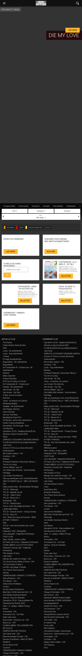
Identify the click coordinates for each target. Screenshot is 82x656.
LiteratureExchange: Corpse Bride (57, 631)
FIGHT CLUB (8, 537)
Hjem (46, 548)
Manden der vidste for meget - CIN (17, 559)
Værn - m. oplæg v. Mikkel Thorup (16, 606)
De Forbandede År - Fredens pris (16, 384)
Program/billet (9, 206)
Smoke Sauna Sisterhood (13, 589)
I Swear (6, 356)
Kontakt (46, 206)
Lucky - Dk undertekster (12, 351)
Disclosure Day (50, 611)
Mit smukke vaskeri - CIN (13, 453)
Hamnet (6, 373)
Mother (47, 550)
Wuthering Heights (10, 403)
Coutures (6, 648)
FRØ (4, 523)
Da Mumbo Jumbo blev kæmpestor (17, 420)
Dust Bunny (48, 525)
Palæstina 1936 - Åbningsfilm (14, 531)
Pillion (5, 437)
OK (7, 275)
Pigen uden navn (9, 617)
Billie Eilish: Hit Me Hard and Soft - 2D (17, 592)
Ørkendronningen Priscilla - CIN (15, 636)
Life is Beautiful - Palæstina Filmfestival (18, 534)
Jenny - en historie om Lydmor (15, 401)
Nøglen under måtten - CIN (54, 642)
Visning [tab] (66, 211)
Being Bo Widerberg (52, 492)
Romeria (6, 398)
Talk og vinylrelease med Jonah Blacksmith (20, 478)
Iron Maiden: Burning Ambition (15, 595)
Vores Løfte (48, 625)
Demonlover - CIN (51, 595)
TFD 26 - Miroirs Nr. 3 (11, 498)
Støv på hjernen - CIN (11, 578)
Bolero (5, 609)
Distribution (71, 206)
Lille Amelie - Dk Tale (11, 390)
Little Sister (7, 556)
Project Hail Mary (10, 378)
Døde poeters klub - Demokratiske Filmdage (20, 487)
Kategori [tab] (40, 211)
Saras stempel (9, 412)
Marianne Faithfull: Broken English (57, 598)
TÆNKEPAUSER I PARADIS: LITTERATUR (19, 575)
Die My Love (64, 35)
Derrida (6, 573)
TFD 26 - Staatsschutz (12, 503)
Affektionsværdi (50, 448)
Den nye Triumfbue (10, 415)
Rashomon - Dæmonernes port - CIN (58, 634)
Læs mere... (11, 325)
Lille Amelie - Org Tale (11, 392)
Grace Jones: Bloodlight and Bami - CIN (19, 506)
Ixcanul (6, 586)
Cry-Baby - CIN (50, 639)
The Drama (7, 342)
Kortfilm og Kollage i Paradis (14, 567)
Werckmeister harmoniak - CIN (56, 617)
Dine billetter (58, 206)
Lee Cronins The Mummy (13, 476)
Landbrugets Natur (10, 509)
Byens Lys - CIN (9, 623)
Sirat (5, 348)
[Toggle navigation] (4, 3)
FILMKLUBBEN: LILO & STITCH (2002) (18, 545)
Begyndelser (8, 365)
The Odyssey (49, 645)
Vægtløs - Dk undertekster (13, 406)
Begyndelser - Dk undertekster (15, 362)
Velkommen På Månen (12, 584)
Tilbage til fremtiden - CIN (13, 653)
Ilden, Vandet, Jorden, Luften (14, 539)
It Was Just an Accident (12, 395)
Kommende (23, 206)
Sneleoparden (8, 451)
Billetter (65, 276)
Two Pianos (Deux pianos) (13, 570)
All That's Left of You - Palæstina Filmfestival (20, 542)
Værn (46, 523)
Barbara (6, 459)
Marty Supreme (9, 376)
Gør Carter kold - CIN (11, 634)
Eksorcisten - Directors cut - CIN (16, 620)
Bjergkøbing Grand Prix (12, 417)
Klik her (51, 251)
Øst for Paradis (41, 3)
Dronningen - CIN (50, 636)
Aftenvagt (48, 517)
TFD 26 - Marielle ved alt (12, 492)
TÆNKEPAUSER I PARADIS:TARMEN (17, 650)
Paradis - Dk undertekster (13, 387)
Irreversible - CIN (9, 611)
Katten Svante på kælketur (13, 423)
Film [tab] (14, 211)
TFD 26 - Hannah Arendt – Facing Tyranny (19, 512)
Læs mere (72, 30)
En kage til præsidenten (12, 359)
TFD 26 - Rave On (10, 514)
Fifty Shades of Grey (11, 553)
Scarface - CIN (9, 456)
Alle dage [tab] (41, 217)
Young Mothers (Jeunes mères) (56, 614)
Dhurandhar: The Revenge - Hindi (16, 426)
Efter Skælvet (49, 628)
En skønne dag (50, 623)
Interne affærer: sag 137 (12, 467)
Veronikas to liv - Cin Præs (13, 614)
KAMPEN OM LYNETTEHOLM (14, 631)
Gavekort (36, 206)
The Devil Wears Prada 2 (13, 564)
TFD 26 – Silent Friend (11, 495)
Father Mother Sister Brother (14, 345)
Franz (46, 487)
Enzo (46, 648)
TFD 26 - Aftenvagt (10, 489)
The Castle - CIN (50, 620)
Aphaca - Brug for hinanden (14, 598)
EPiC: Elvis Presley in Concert (14, 381)
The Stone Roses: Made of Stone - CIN (18, 562)
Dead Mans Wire (50, 489)
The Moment (8, 428)
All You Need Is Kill (10, 645)
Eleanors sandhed (51, 562)
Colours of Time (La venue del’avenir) (18, 448)
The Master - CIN (9, 581)
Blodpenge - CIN (9, 501)
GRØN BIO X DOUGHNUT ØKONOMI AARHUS (21, 439)
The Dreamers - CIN (52, 609)
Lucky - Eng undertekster (13, 354)
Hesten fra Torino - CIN (53, 606)
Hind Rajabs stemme (11, 409)
